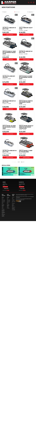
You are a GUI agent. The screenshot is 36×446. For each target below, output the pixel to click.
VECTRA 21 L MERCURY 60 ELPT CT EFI (9, 28)
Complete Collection (3, 216)
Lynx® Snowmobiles (3, 214)
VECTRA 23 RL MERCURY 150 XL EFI (9, 77)
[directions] (31, 2)
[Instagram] (8, 190)
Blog (12, 198)
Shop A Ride (20, 199)
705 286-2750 (5, 188)
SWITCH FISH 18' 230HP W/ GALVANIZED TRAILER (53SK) (26, 102)
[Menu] (34, 2)
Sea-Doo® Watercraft (3, 210)
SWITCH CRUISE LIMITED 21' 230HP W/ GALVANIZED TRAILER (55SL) (26, 127)
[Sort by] (30, 12)
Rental (13, 204)
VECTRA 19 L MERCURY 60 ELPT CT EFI (25, 52)
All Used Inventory (8, 197)
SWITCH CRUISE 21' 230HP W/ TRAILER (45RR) (25, 151)
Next (22, 161)
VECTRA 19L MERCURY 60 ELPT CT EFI (9, 101)
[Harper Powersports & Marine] (8, 2)
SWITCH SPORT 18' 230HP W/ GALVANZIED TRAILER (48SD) (9, 127)
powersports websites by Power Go (27, 198)
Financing (13, 200)
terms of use (18, 197)
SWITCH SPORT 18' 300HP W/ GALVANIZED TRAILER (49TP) (25, 77)
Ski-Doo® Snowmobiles (3, 212)
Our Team (13, 199)
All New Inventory (3, 197)
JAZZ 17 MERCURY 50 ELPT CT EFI (26, 28)
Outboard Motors (3, 205)
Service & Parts (13, 205)
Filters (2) (4, 11)
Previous (14, 161)
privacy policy (32, 196)
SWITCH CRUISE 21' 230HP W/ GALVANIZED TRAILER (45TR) (9, 52)
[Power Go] (24, 201)
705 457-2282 (21, 188)
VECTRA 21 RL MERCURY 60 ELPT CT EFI (9, 151)
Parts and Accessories (13, 208)
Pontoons (3, 204)
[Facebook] (7, 190)
